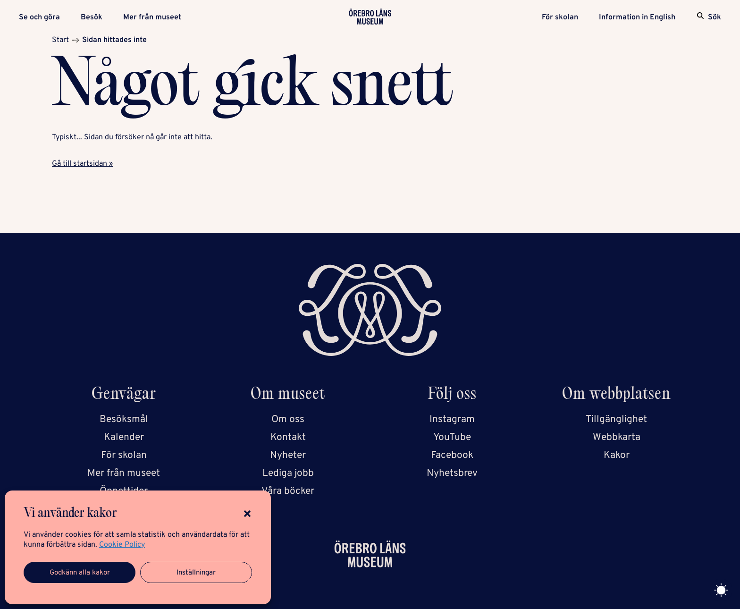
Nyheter (288, 455)
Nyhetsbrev (452, 473)
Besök (91, 17)
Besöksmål (124, 419)
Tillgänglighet (616, 419)
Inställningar (196, 572)
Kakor (617, 455)
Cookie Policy (122, 545)
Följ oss (452, 395)
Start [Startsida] (60, 40)
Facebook (452, 455)
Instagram (452, 419)
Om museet (288, 395)
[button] (247, 513)
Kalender (124, 437)
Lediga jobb (288, 473)
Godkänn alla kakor (80, 572)
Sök (714, 17)
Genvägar (124, 395)
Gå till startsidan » (82, 164)
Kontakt (288, 437)
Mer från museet (152, 17)
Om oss (287, 419)
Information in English (637, 17)
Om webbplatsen (616, 395)
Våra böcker (287, 491)
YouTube (452, 437)
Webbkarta (616, 437)
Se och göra (39, 17)
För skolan (560, 17)
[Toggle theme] (721, 590)
